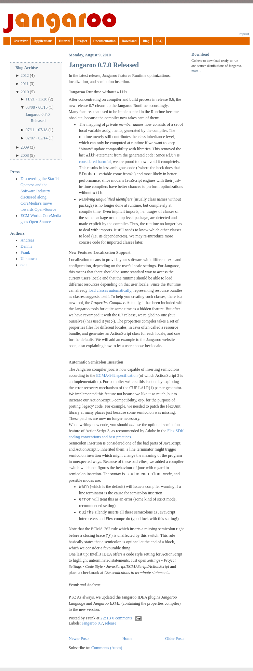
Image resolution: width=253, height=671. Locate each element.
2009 (25, 147)
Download (129, 41)
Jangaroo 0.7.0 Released (38, 117)
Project (82, 41)
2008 (25, 155)
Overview (21, 41)
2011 (25, 83)
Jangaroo (59, 23)
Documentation (104, 41)
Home (127, 638)
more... (196, 71)
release (110, 623)
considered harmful (95, 161)
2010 (25, 92)
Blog (146, 41)
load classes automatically (110, 290)
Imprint (244, 34)
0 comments (122, 618)
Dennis (26, 246)
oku (24, 264)
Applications (43, 41)
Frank (25, 252)
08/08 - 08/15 (37, 107)
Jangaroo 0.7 (92, 623)
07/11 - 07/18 (37, 129)
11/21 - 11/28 (37, 99)
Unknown (29, 258)
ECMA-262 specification (116, 375)
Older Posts (174, 638)
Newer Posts (79, 638)
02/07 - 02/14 (37, 138)
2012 (25, 75)
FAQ (159, 41)
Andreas (27, 240)
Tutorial (64, 41)
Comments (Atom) (106, 647)
